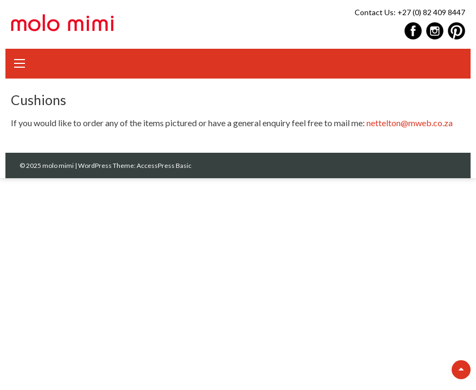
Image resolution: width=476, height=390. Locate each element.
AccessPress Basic (164, 165)
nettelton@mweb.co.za (409, 123)
